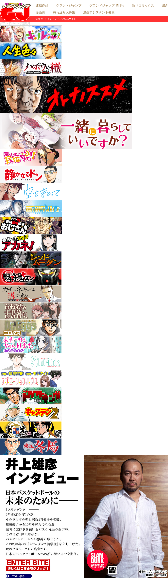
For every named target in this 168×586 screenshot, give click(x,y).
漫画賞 (40, 12)
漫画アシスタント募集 (99, 12)
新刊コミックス (143, 5)
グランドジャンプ (68, 5)
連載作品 (42, 5)
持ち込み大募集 (64, 12)
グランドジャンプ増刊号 (106, 5)
